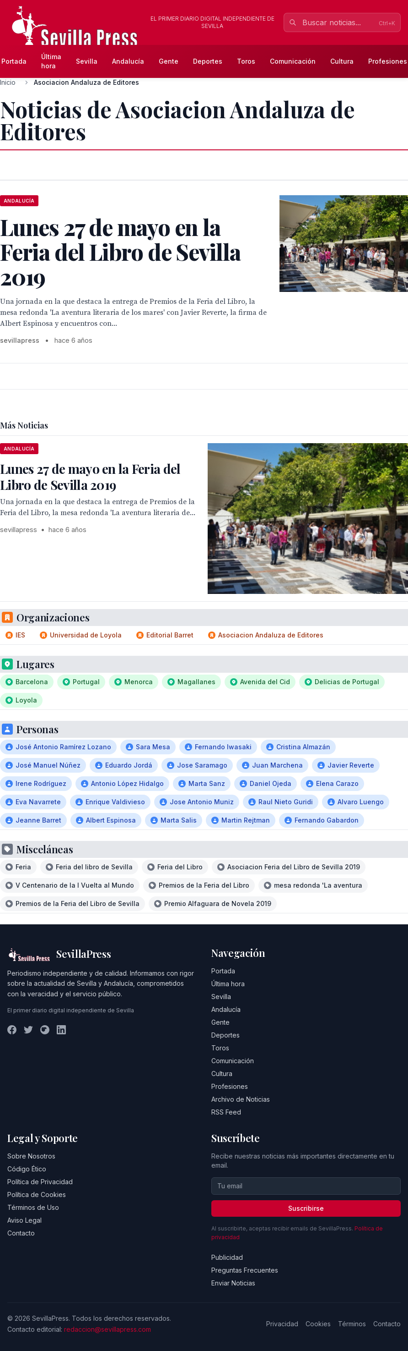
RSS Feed (226, 1112)
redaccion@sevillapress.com (107, 1329)
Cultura (342, 61)
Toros (246, 61)
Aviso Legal (24, 1220)
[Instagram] (44, 1029)
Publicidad (227, 1257)
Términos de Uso (33, 1207)
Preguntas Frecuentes (244, 1270)
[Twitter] (28, 1029)
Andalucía (128, 61)
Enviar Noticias (233, 1283)
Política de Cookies (36, 1194)
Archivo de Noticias (240, 1099)
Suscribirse (306, 1208)
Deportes (207, 61)
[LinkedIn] (61, 1029)
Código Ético (26, 1169)
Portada (223, 971)
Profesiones (229, 1086)
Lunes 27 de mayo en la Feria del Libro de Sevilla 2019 (90, 476)
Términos (352, 1324)
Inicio (8, 82)
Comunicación (293, 61)
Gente (168, 61)
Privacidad (282, 1324)
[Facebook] (11, 1029)
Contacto (21, 1233)
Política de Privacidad (40, 1182)
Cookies (318, 1324)
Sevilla (86, 61)
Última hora (51, 61)
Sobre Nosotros (31, 1156)
